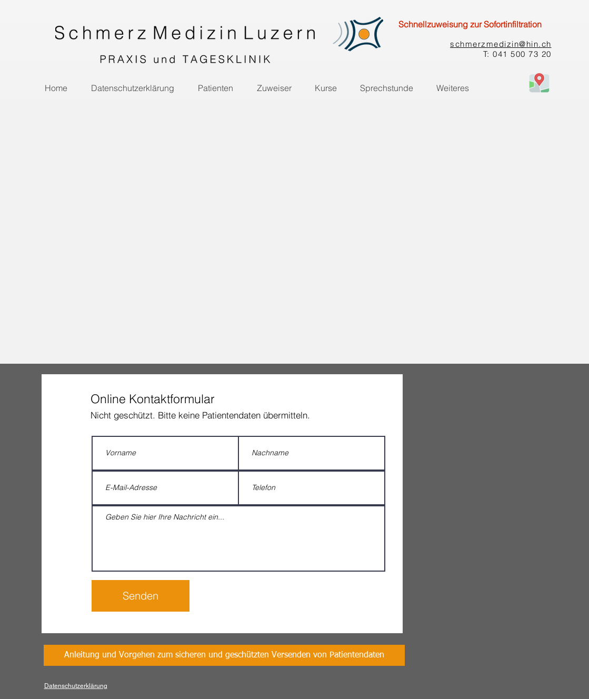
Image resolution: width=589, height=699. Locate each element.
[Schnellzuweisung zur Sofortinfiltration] (470, 24)
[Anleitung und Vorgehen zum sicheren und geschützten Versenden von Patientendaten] (224, 655)
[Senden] (140, 596)
